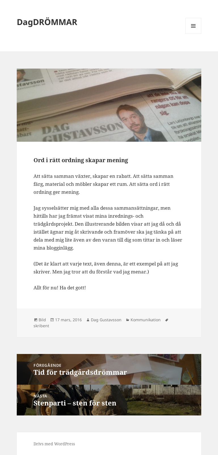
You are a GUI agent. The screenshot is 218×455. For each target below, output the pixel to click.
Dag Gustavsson (106, 319)
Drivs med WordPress (54, 443)
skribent (41, 325)
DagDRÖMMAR (47, 21)
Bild (42, 319)
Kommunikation (146, 319)
